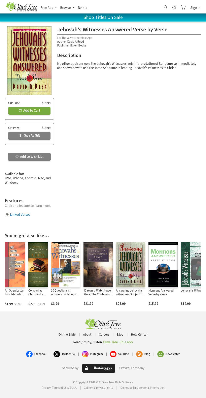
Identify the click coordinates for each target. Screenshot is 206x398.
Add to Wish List (29, 156)
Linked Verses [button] (20, 214)
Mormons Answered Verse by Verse (161, 293)
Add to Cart (29, 110)
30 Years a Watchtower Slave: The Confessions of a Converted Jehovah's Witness (98, 296)
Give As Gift (29, 135)
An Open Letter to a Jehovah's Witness (15, 294)
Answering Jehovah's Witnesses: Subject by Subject (130, 294)
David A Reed (75, 42)
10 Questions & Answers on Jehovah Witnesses (64, 294)
